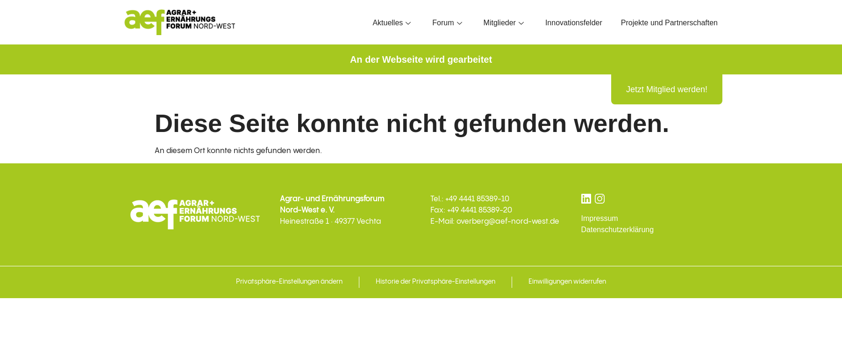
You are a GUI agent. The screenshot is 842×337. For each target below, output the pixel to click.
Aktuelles (391, 23)
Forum (447, 23)
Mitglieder (504, 23)
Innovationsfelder (573, 23)
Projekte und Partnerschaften (669, 23)
